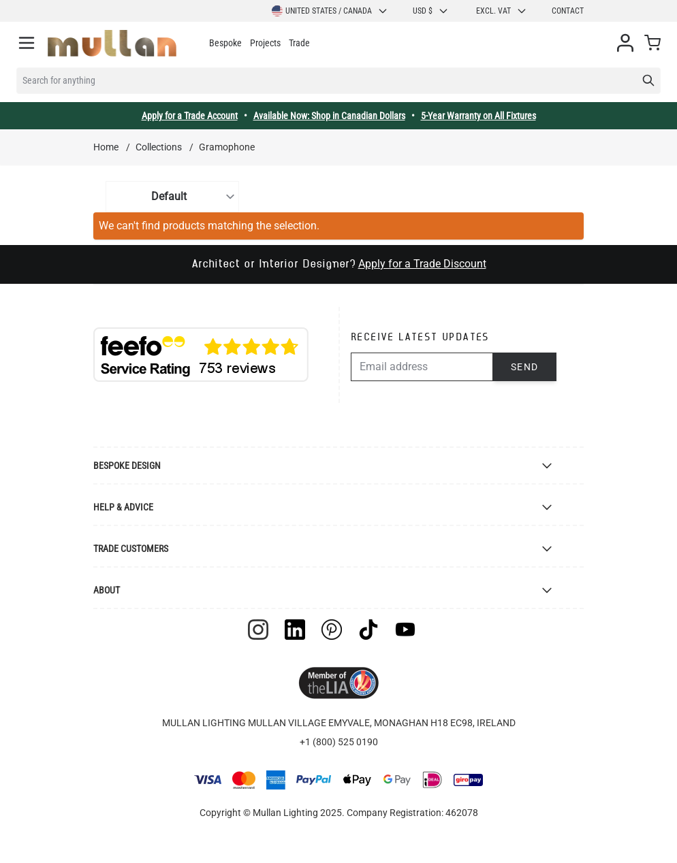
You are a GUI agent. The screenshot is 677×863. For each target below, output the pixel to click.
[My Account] (625, 43)
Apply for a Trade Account (190, 115)
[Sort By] (172, 196)
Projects (265, 42)
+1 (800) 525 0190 (339, 741)
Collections (159, 147)
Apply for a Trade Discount (422, 263)
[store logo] (112, 43)
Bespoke (225, 42)
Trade (299, 42)
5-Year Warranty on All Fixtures (478, 115)
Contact (568, 11)
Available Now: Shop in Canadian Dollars (329, 115)
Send (525, 366)
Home (106, 147)
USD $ (431, 10)
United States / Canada (330, 10)
